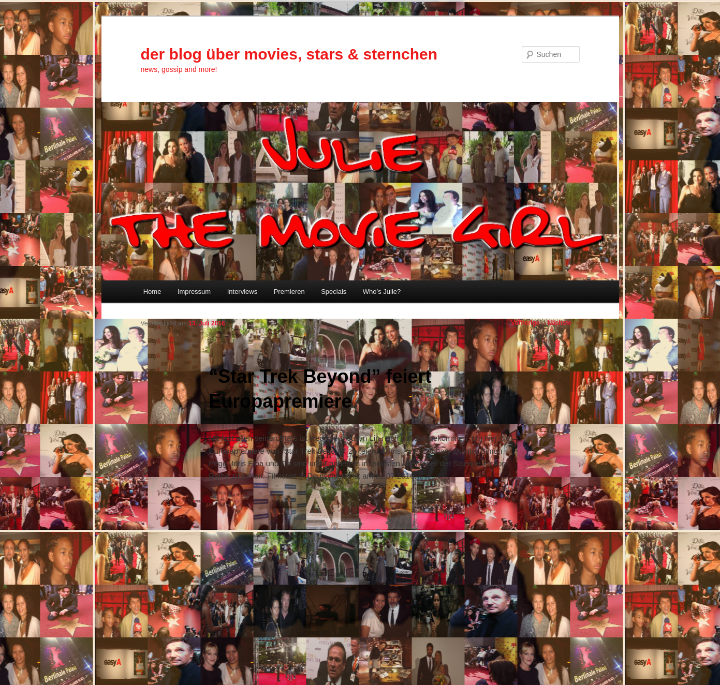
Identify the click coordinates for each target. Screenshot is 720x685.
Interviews (242, 291)
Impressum (194, 291)
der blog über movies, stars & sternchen (289, 54)
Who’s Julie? (382, 291)
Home (152, 291)
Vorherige (521, 322)
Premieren (289, 291)
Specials (333, 291)
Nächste (563, 322)
